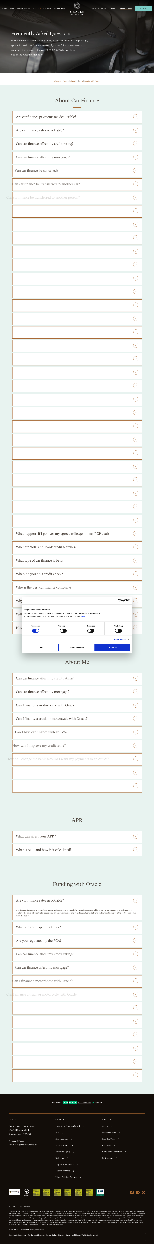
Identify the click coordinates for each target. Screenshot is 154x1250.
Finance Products (23, 8)
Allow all (113, 647)
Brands (36, 8)
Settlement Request (99, 8)
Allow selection (77, 647)
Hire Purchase (61, 1139)
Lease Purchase (62, 1145)
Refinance (59, 1158)
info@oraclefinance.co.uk (26, 1145)
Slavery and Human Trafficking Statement (82, 1235)
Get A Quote (142, 8)
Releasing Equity (62, 1152)
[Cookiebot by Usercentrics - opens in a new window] (119, 601)
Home (4, 8)
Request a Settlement (64, 1164)
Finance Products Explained (67, 1126)
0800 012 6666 (126, 8)
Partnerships (107, 1158)
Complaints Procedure (112, 1152)
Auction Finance (62, 1171)
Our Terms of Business (36, 1235)
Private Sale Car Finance (66, 1177)
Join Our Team (59, 8)
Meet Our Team (109, 1132)
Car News (47, 8)
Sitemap (61, 1235)
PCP (57, 1132)
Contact (113, 8)
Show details (120, 640)
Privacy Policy (51, 1235)
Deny (41, 647)
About (12, 8)
